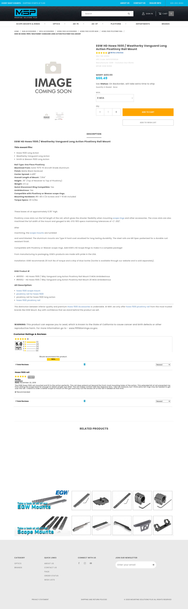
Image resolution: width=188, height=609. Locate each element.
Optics (59, 24)
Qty (97, 106)
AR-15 (78, 24)
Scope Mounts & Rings (30, 24)
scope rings (118, 218)
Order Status (51, 575)
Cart (166, 13)
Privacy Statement (40, 599)
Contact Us (139, 3)
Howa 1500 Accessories (78, 306)
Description (94, 133)
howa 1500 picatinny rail (28, 300)
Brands (166, 24)
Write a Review (116, 53)
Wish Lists (49, 579)
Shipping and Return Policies (94, 599)
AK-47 (97, 24)
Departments (143, 24)
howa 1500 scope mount (28, 290)
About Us (124, 3)
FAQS (46, 571)
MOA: (98, 92)
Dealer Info (155, 3)
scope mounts (37, 233)
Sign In (147, 13)
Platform (118, 24)
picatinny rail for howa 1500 (30, 294)
